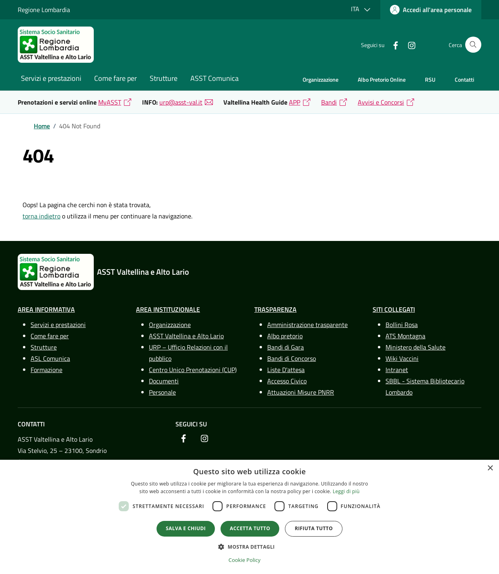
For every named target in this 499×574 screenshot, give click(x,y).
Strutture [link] (163, 78)
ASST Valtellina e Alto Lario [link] (186, 336)
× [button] (490, 468)
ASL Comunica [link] (50, 358)
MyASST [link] (109, 102)
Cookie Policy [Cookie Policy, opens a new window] (245, 560)
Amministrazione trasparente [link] (307, 324)
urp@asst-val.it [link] (180, 102)
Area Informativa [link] (46, 309)
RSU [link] (430, 79)
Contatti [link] (464, 79)
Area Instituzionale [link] (168, 309)
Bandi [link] (329, 102)
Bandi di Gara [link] (285, 347)
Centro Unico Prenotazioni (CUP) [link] (193, 369)
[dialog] (249, 517)
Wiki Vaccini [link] (402, 358)
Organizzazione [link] (320, 79)
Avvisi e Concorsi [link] (381, 102)
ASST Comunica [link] (214, 78)
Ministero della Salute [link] (415, 347)
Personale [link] (162, 392)
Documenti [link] (164, 381)
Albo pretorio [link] (285, 336)
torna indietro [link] (41, 216)
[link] (430, 9)
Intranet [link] (397, 369)
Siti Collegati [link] (394, 309)
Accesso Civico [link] (287, 381)
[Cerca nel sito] (473, 45)
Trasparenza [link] (275, 309)
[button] (249, 547)
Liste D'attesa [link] (286, 369)
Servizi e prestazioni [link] (51, 78)
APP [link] (294, 102)
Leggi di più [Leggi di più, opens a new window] (346, 491)
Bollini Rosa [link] (402, 324)
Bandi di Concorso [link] (291, 358)
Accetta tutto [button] (250, 528)
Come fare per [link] (115, 78)
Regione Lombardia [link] (44, 9)
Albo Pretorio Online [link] (382, 79)
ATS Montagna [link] (405, 336)
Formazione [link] (46, 369)
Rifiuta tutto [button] (314, 528)
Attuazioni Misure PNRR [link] (300, 392)
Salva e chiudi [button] (186, 528)
